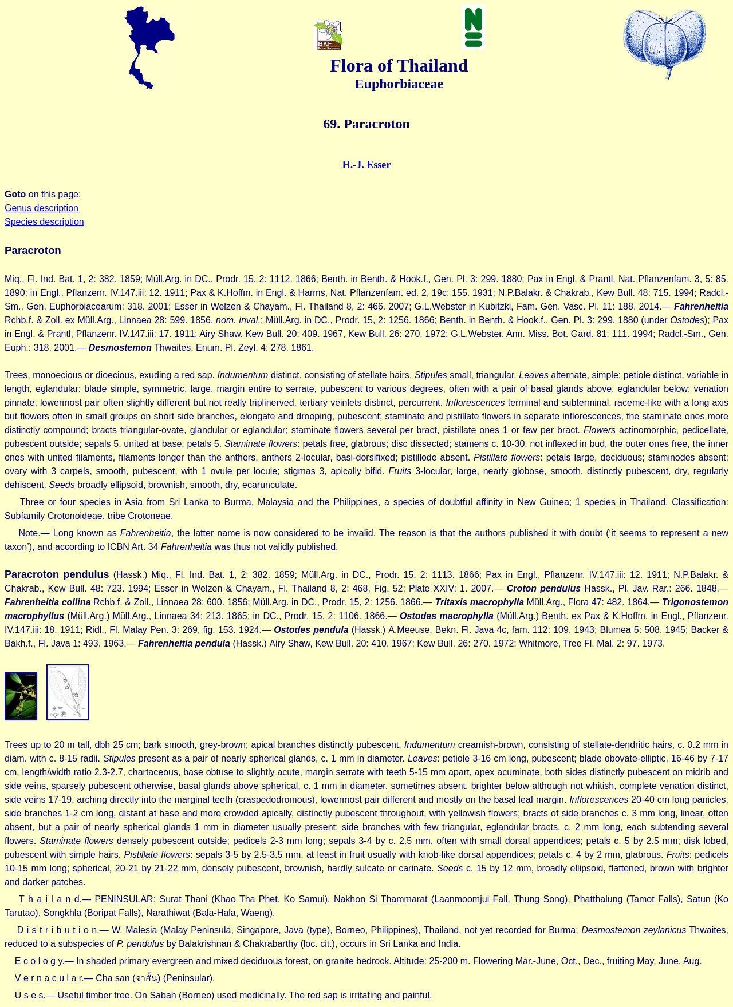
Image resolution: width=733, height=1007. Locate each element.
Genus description (41, 208)
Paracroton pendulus (57, 574)
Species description (44, 222)
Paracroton (33, 250)
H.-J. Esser (366, 165)
